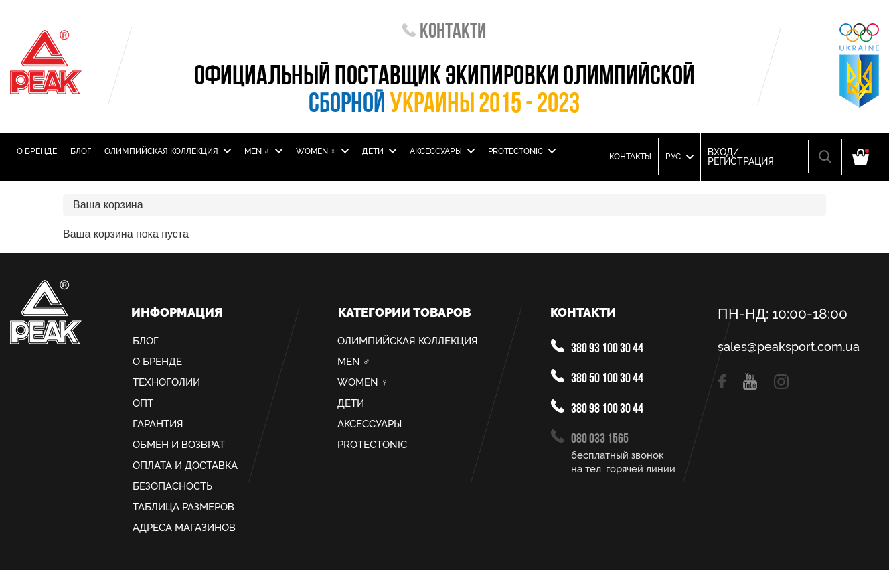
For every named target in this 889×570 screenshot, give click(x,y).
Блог (80, 151)
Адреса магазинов (184, 528)
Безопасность (172, 486)
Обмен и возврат (179, 445)
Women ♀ (322, 151)
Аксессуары (442, 151)
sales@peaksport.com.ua (789, 347)
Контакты (630, 156)
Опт (143, 403)
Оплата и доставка (185, 465)
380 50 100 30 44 (597, 377)
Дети (379, 151)
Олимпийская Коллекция (167, 151)
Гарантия (158, 424)
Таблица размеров (183, 507)
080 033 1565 (590, 437)
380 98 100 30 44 (597, 407)
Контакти (444, 32)
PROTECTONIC (522, 151)
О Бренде (37, 151)
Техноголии (166, 382)
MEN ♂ (263, 151)
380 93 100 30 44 (597, 347)
